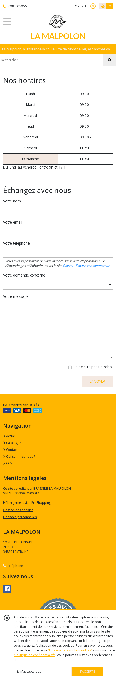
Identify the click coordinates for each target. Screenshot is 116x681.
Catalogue (12, 443)
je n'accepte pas (29, 671)
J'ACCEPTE (87, 671)
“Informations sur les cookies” (70, 650)
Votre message (15, 296)
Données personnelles (20, 517)
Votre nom (12, 200)
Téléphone (13, 566)
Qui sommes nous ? (19, 456)
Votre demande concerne (24, 275)
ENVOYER (97, 381)
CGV (7, 463)
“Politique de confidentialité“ (34, 655)
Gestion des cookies (18, 510)
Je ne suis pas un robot (93, 366)
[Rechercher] (109, 60)
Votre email (12, 222)
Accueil (9, 436)
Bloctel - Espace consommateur (86, 265)
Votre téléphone (16, 243)
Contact (80, 6)
